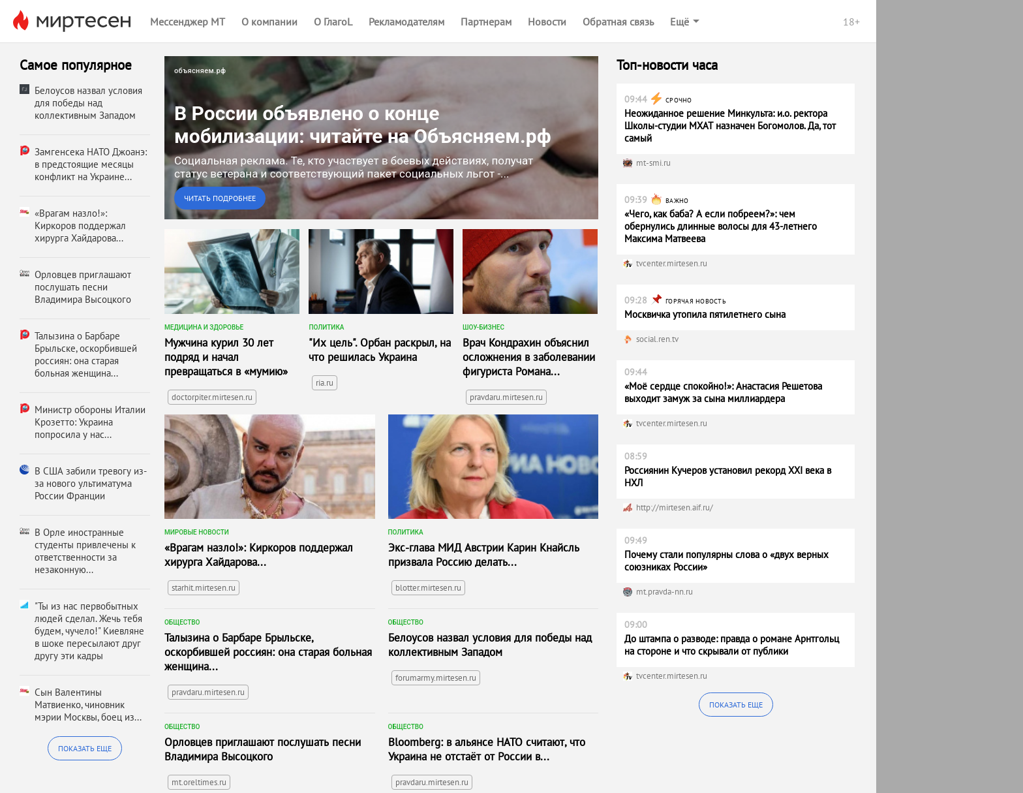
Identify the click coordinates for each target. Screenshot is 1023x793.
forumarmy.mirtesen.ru (435, 677)
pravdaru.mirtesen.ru (506, 397)
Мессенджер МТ (187, 21)
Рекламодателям (406, 21)
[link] (381, 137)
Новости (547, 21)
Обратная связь (618, 21)
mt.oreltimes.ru (199, 782)
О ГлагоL (333, 21)
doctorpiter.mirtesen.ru (212, 397)
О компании (269, 21)
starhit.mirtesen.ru (204, 587)
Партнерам (486, 21)
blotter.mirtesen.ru (428, 587)
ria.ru (324, 382)
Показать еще (85, 748)
